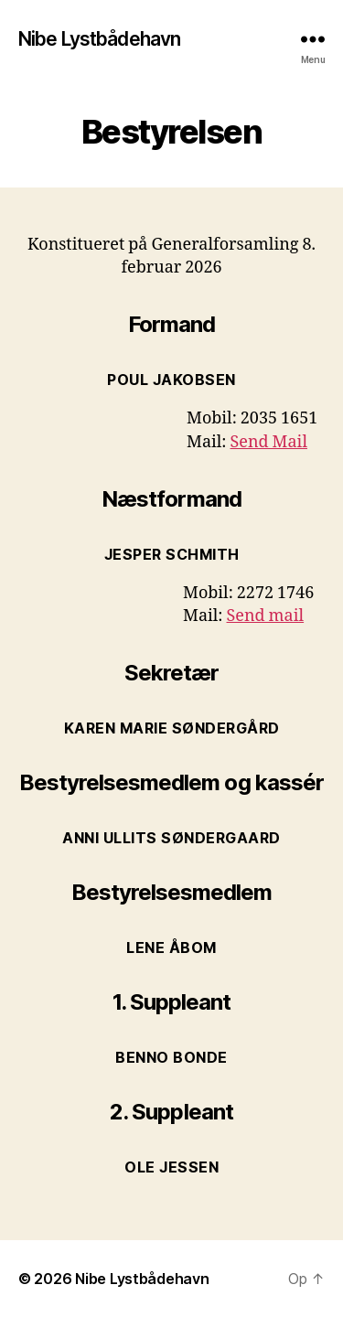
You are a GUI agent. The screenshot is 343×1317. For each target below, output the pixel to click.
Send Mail (268, 442)
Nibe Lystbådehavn (99, 38)
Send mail (266, 615)
